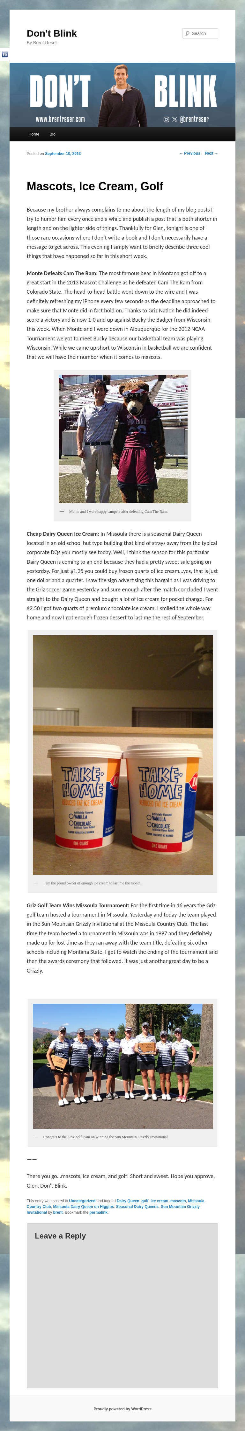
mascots (178, 1201)
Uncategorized (82, 1201)
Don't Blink (52, 33)
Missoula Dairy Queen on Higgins (83, 1206)
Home (34, 134)
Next (211, 153)
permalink (99, 1212)
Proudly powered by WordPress (122, 1409)
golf (144, 1201)
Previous (189, 153)
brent (58, 1212)
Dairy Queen (128, 1201)
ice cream (159, 1201)
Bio (52, 134)
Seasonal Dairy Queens (137, 1206)
